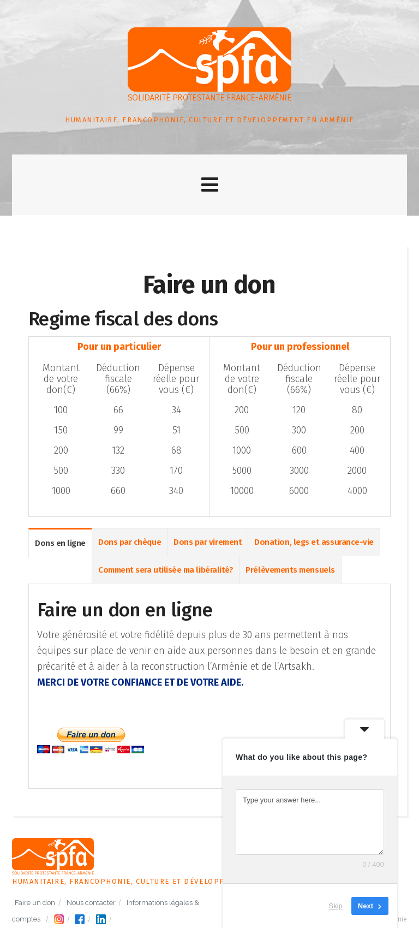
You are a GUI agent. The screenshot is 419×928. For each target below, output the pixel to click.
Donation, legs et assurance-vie (314, 543)
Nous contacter (91, 903)
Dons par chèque (129, 543)
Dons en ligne (60, 544)
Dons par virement (207, 543)
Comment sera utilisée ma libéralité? (165, 570)
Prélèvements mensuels (290, 570)
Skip (336, 906)
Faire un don (35, 903)
